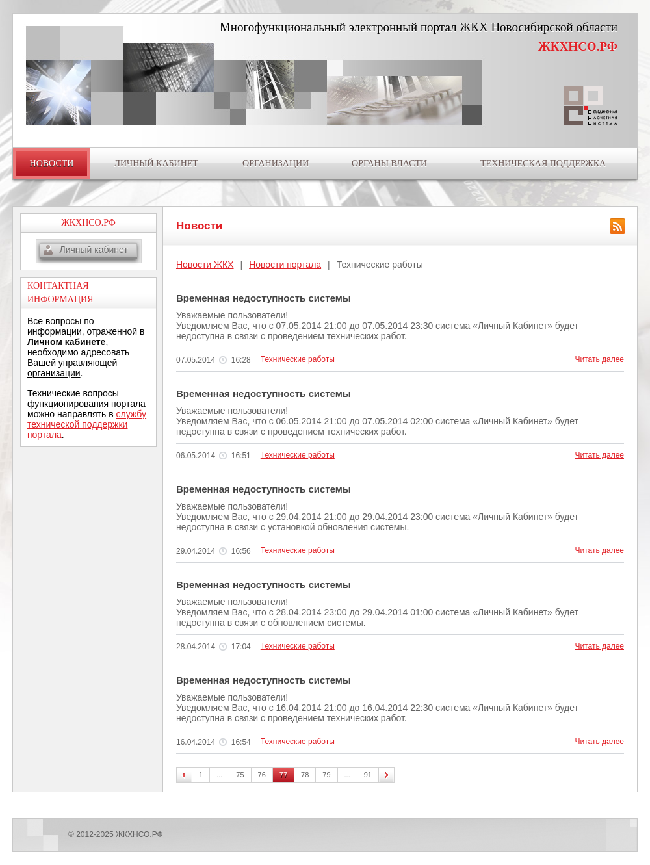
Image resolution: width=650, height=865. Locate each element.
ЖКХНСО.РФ (578, 46)
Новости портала (285, 264)
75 (240, 775)
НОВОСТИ (52, 163)
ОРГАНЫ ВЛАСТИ (389, 163)
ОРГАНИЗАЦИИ (275, 163)
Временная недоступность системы (263, 297)
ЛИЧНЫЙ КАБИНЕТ (156, 163)
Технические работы (298, 359)
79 (326, 775)
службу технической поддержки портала (86, 424)
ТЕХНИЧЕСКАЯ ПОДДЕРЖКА (543, 163)
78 (305, 775)
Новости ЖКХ (205, 264)
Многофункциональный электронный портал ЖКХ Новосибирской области (419, 27)
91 (368, 775)
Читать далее (599, 359)
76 (262, 775)
